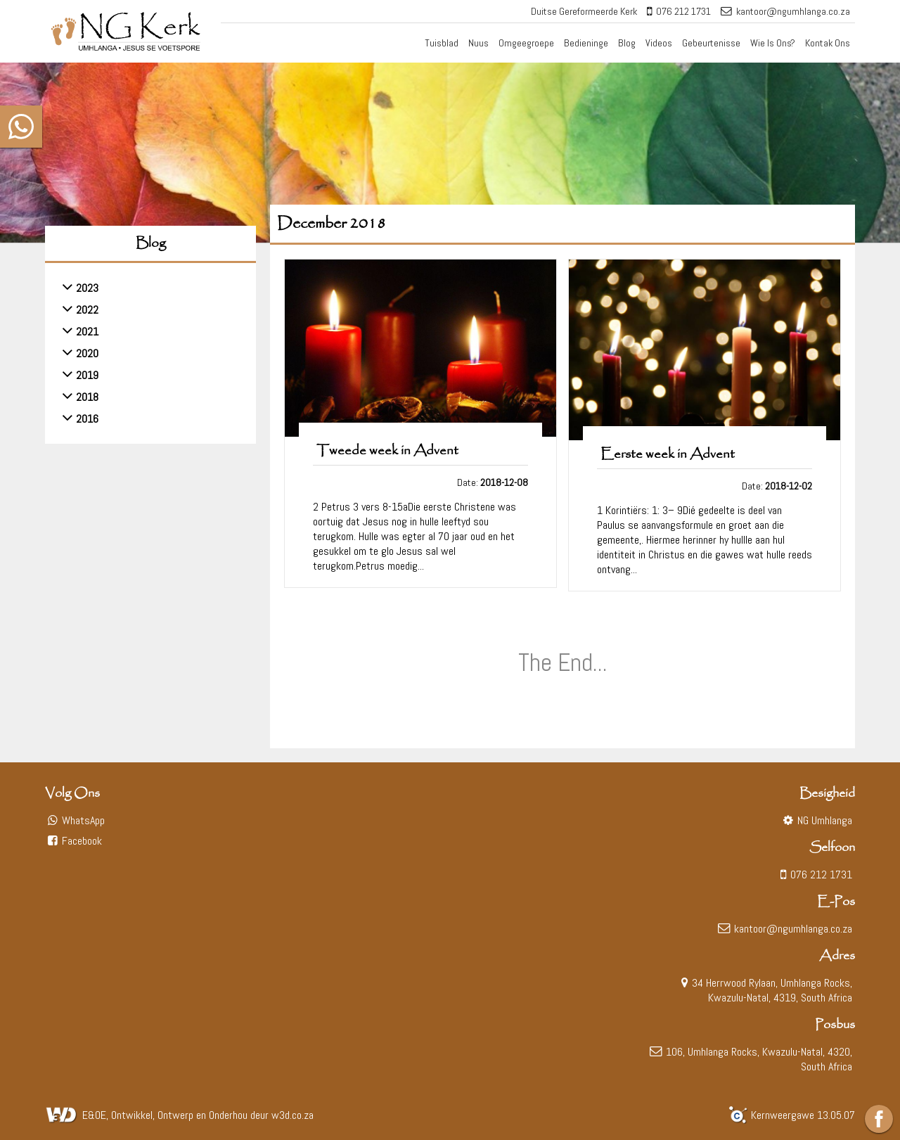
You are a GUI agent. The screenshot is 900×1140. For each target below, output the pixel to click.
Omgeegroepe (526, 43)
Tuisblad (441, 43)
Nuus (478, 43)
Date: (492, 482)
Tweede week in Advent (387, 450)
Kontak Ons (827, 43)
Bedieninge (586, 43)
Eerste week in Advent (667, 454)
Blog (627, 43)
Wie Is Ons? (772, 43)
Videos (658, 43)
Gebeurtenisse (711, 43)
